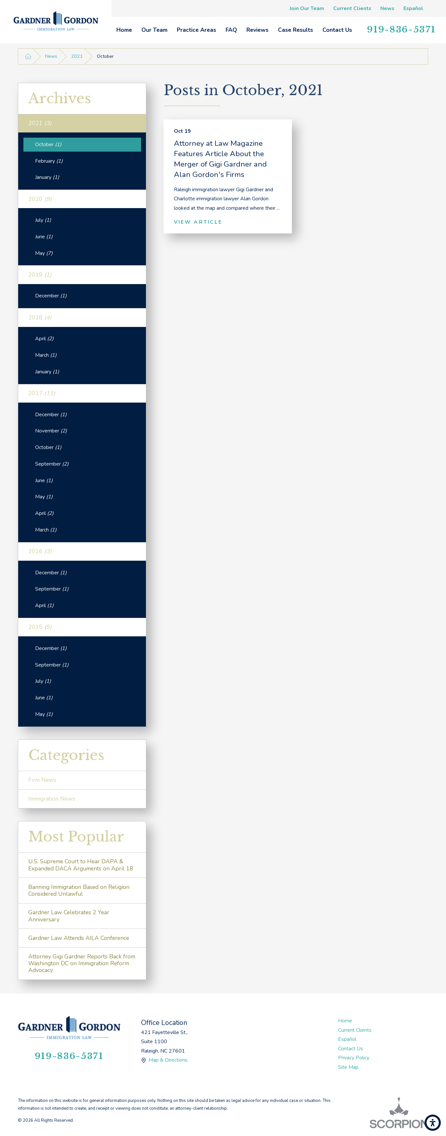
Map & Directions (168, 1060)
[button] (433, 1123)
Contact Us (337, 30)
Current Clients (352, 8)
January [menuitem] (47, 177)
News (387, 8)
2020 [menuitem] (40, 199)
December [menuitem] (51, 295)
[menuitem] (124, 30)
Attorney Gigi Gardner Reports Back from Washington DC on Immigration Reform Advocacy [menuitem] (81, 963)
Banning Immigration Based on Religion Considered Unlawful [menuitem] (78, 890)
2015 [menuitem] (40, 627)
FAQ (231, 30)
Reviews (257, 30)
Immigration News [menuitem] (51, 799)
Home (124, 30)
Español (413, 8)
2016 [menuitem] (40, 551)
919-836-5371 (401, 29)
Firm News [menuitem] (42, 780)
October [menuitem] (48, 144)
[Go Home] (28, 56)
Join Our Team (307, 8)
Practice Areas (196, 30)
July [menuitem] (43, 220)
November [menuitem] (51, 430)
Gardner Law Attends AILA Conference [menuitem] (78, 938)
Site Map (348, 1067)
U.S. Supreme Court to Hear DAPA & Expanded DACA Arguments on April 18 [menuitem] (80, 864)
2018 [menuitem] (40, 317)
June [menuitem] (44, 236)
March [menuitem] (46, 355)
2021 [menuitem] (40, 123)
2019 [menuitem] (40, 275)
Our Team (154, 30)
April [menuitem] (44, 338)
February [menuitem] (49, 161)
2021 (77, 56)
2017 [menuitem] (41, 393)
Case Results (295, 30)
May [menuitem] (44, 253)
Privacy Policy (353, 1057)
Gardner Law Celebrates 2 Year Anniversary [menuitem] (68, 915)
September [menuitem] (52, 464)
